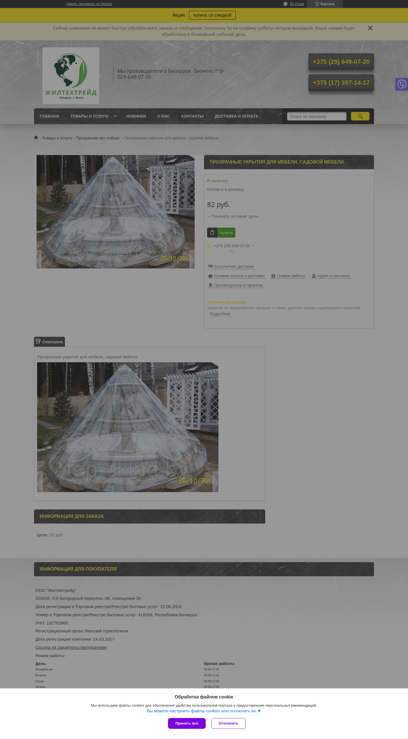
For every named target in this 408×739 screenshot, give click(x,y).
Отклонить (228, 723)
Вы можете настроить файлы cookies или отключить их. (202, 710)
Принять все (186, 723)
